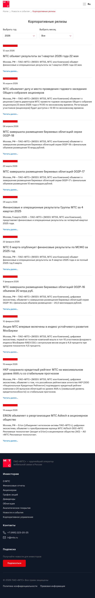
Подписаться (14, 563)
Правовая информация (52, 586)
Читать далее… (10, 71)
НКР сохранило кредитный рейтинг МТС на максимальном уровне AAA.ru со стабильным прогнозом (43, 372)
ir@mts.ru (10, 537)
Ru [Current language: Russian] (89, 4)
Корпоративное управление (18, 517)
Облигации (9, 503)
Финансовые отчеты (14, 485)
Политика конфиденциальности (20, 586)
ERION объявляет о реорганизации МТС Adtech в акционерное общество (45, 418)
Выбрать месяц (48, 29)
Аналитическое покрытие (17, 508)
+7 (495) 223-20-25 (15, 532)
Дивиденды (9, 499)
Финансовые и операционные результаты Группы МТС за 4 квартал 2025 (43, 209)
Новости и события (20, 11)
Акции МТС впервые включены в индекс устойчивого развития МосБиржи (45, 329)
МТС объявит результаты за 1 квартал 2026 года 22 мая (41, 56)
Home (5, 11)
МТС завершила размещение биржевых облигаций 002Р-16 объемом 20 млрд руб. (44, 289)
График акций (10, 494)
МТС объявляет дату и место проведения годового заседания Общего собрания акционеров (45, 91)
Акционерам (9, 490)
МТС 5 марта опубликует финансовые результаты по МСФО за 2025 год (45, 249)
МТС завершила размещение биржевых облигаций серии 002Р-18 (42, 134)
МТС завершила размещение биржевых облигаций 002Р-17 (44, 172)
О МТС (6, 481)
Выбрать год (9, 29)
